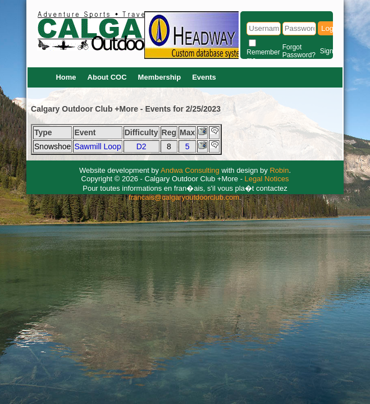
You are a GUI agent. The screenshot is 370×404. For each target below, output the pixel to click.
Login (330, 28)
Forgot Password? (299, 51)
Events (204, 77)
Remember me (263, 56)
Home (66, 77)
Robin (279, 170)
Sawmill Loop (97, 146)
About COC (107, 77)
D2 (141, 146)
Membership (159, 77)
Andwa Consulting (190, 170)
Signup (330, 51)
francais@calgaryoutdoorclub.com (184, 197)
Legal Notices (267, 179)
